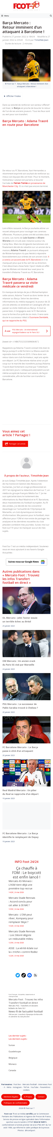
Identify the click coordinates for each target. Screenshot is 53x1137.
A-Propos (28, 1096)
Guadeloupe (15, 1051)
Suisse (12, 1045)
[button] (51, 15)
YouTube (34, 1087)
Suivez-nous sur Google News (26, 562)
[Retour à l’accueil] (26, 5)
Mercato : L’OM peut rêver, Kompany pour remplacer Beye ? (21, 918)
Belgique (13, 1057)
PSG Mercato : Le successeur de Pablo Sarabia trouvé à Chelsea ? (20, 706)
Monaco (12, 1064)
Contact (41, 1096)
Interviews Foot (45, 1084)
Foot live (17, 1084)
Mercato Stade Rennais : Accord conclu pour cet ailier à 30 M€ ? (22, 901)
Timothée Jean (40, 475)
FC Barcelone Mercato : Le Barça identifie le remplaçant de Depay (20, 835)
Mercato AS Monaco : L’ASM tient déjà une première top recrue (21, 884)
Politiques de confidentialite (15, 1103)
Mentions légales (11, 1096)
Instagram (17, 1087)
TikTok (26, 1087)
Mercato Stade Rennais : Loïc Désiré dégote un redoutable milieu (22, 935)
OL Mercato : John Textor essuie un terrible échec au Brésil (19, 619)
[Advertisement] (26, 147)
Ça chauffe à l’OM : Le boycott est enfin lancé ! (26, 872)
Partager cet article (15, 443)
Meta (9, 1087)
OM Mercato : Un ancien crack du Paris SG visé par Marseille (18, 662)
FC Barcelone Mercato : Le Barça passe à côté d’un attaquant (20, 749)
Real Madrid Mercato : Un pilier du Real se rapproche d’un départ (20, 792)
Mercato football (30, 1084)
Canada (12, 1070)
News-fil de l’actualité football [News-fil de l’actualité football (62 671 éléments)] (26, 1011)
